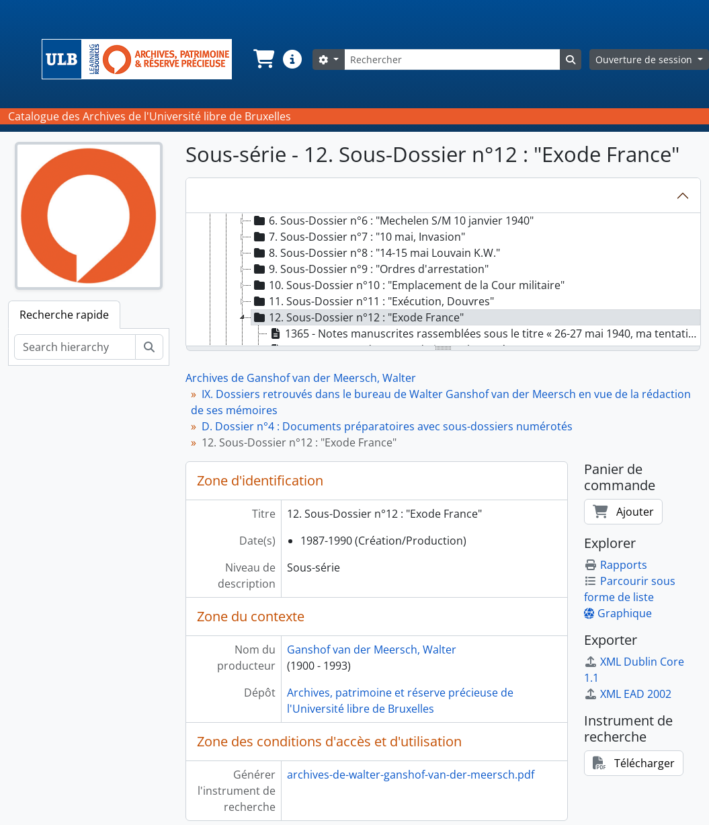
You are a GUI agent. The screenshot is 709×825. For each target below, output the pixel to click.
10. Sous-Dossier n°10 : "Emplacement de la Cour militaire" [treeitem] (408, 285)
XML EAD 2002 (627, 693)
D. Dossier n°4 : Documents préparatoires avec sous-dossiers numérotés (387, 426)
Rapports (615, 564)
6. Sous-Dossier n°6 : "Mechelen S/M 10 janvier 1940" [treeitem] (392, 220)
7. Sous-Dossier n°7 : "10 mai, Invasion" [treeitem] (358, 237)
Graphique (618, 613)
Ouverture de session (645, 59)
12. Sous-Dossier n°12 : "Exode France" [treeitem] (357, 317)
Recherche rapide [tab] (64, 314)
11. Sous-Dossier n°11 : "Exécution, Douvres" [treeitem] (372, 301)
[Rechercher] (452, 59)
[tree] (443, 280)
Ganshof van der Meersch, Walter (371, 649)
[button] (263, 59)
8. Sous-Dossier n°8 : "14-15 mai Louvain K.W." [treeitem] (375, 253)
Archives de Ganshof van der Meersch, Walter (300, 377)
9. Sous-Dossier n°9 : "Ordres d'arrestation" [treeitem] (370, 269)
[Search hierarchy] (75, 347)
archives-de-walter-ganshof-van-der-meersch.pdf (410, 774)
